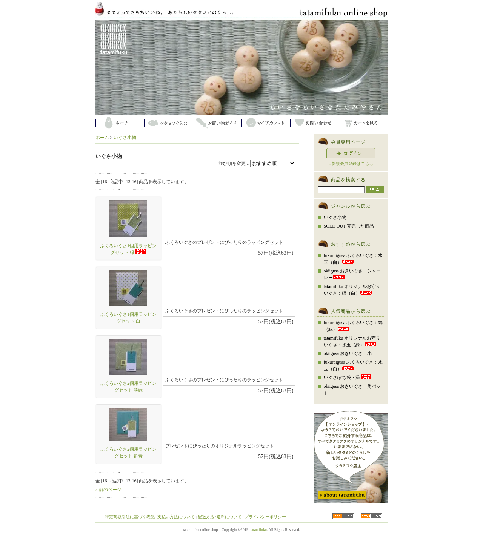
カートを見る (363, 122)
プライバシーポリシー (265, 516)
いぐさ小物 (125, 137)
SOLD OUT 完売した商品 (349, 226)
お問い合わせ (314, 122)
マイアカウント (266, 122)
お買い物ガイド (217, 122)
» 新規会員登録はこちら (350, 163)
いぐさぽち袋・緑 (348, 377)
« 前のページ (108, 489)
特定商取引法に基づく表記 (130, 516)
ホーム (119, 122)
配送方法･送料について (220, 516)
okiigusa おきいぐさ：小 (348, 353)
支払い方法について (176, 516)
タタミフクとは (168, 122)
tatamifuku (259, 530)
